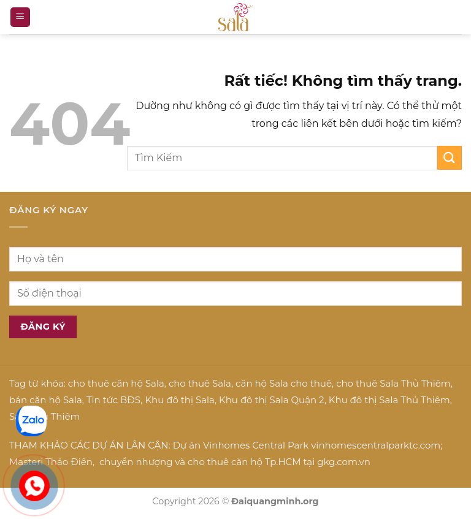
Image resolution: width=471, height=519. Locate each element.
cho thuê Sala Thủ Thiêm (393, 383)
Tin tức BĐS (113, 400)
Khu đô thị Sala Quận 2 (271, 400)
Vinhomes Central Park (255, 445)
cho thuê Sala (200, 383)
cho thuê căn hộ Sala (116, 383)
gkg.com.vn (343, 462)
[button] (20, 17)
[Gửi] (449, 158)
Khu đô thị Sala (179, 400)
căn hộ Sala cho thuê (284, 383)
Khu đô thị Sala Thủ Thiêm (389, 400)
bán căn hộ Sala (45, 400)
